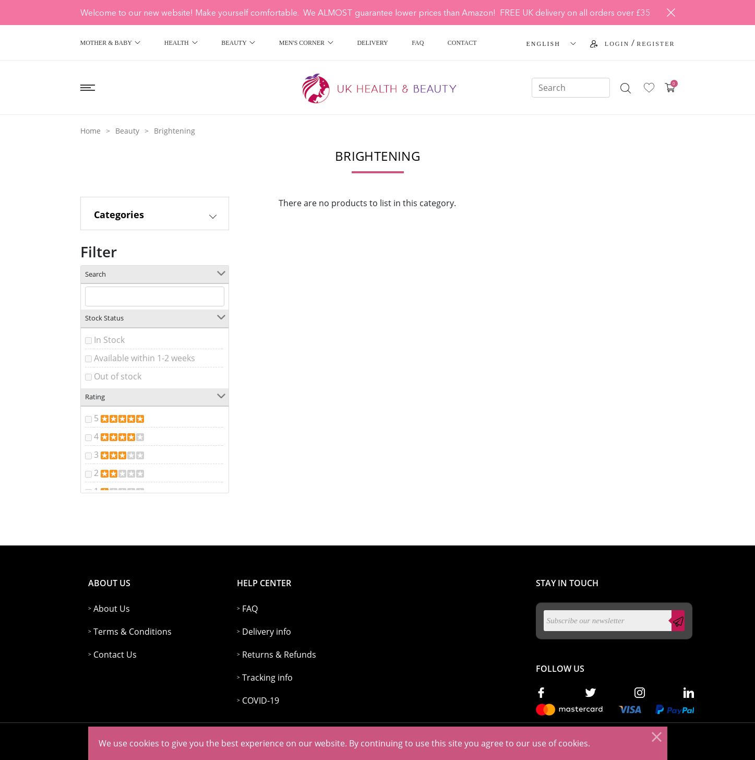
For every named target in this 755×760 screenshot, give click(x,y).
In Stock (109, 340)
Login (617, 44)
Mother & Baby (110, 42)
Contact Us (115, 654)
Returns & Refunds (279, 654)
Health (181, 42)
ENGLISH (543, 44)
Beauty (238, 42)
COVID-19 (260, 700)
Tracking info (267, 677)
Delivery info (266, 631)
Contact (462, 42)
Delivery (372, 42)
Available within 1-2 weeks (144, 358)
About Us (111, 608)
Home (90, 131)
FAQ (418, 42)
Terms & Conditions (132, 631)
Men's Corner (306, 42)
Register (656, 44)
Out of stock (117, 376)
